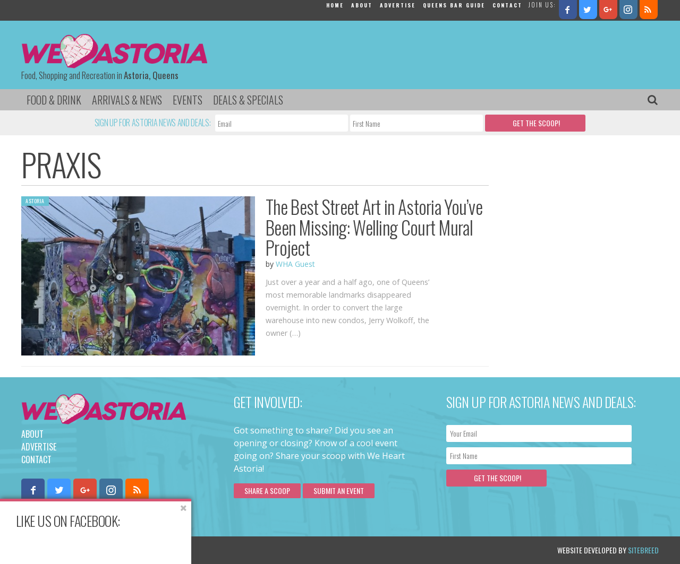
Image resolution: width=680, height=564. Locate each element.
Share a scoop (267, 490)
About (361, 5)
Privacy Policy (129, 550)
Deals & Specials (248, 100)
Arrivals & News (127, 100)
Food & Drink (54, 100)
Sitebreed (643, 550)
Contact (507, 5)
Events (187, 100)
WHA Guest (295, 264)
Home (335, 5)
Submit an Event (338, 490)
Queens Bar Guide (454, 5)
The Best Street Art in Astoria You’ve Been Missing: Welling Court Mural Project (374, 227)
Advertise (397, 5)
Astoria (35, 201)
